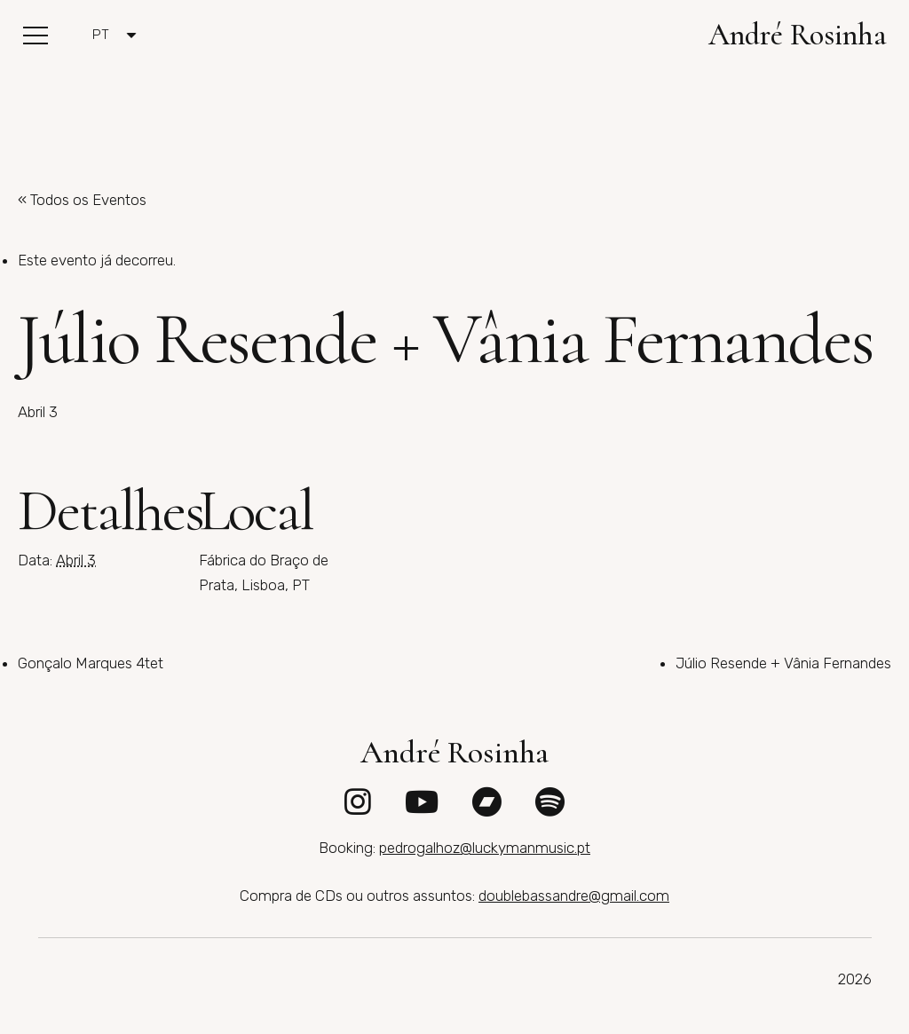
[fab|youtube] (422, 801)
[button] (35, 35)
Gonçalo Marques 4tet (90, 663)
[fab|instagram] (357, 801)
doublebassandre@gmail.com (573, 895)
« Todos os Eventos (82, 200)
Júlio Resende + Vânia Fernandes (783, 663)
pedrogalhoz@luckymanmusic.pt (484, 847)
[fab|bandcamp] (486, 801)
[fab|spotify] (550, 801)
